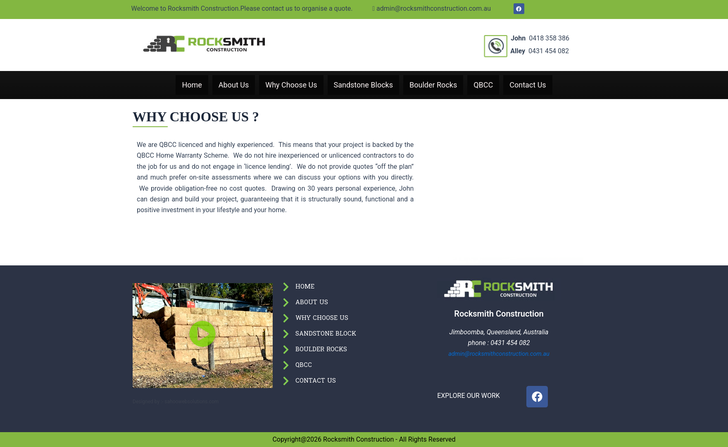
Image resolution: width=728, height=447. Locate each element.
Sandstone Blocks (363, 85)
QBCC (483, 85)
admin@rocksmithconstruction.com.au (315, 8)
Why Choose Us (291, 85)
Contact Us (527, 85)
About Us (234, 85)
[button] (202, 335)
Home (192, 85)
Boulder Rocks (433, 85)
